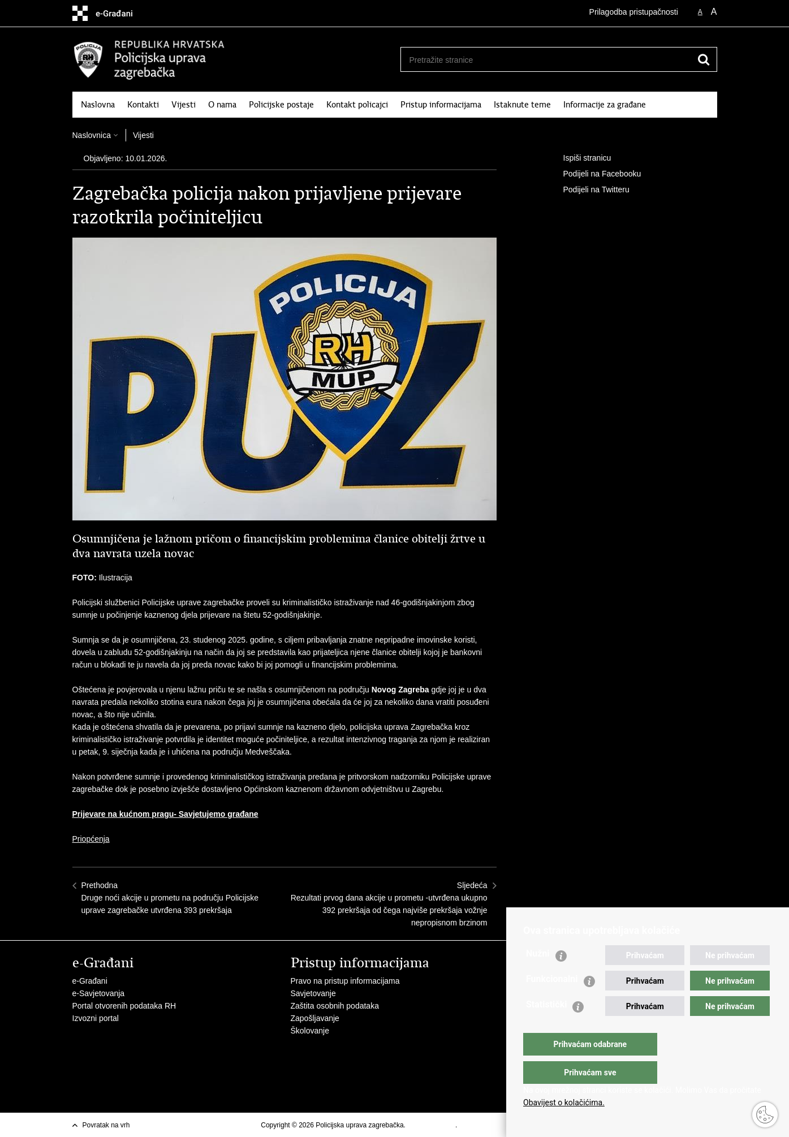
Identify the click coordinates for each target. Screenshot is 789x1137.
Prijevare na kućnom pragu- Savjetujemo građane (165, 814)
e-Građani (89, 980)
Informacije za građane (604, 105)
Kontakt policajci (357, 105)
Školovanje (310, 1030)
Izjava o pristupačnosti (493, 1125)
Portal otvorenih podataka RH (124, 1005)
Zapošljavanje (315, 1018)
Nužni (538, 976)
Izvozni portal (95, 1018)
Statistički (546, 1027)
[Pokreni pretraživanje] (704, 59)
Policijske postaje (281, 105)
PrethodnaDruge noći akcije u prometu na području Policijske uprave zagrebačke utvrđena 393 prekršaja (170, 898)
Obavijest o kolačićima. (564, 1102)
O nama (222, 105)
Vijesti (183, 105)
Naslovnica (91, 135)
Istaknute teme (522, 105)
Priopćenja (91, 838)
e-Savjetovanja (98, 993)
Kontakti (143, 105)
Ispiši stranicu (579, 158)
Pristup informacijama (440, 105)
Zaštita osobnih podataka (335, 1005)
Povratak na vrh (106, 1125)
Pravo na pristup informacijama (345, 980)
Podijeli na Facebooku (594, 174)
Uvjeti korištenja (431, 1125)
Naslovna (98, 105)
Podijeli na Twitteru (588, 190)
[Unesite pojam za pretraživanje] (542, 59)
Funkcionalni (552, 1001)
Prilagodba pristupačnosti (633, 11)
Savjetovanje (313, 993)
